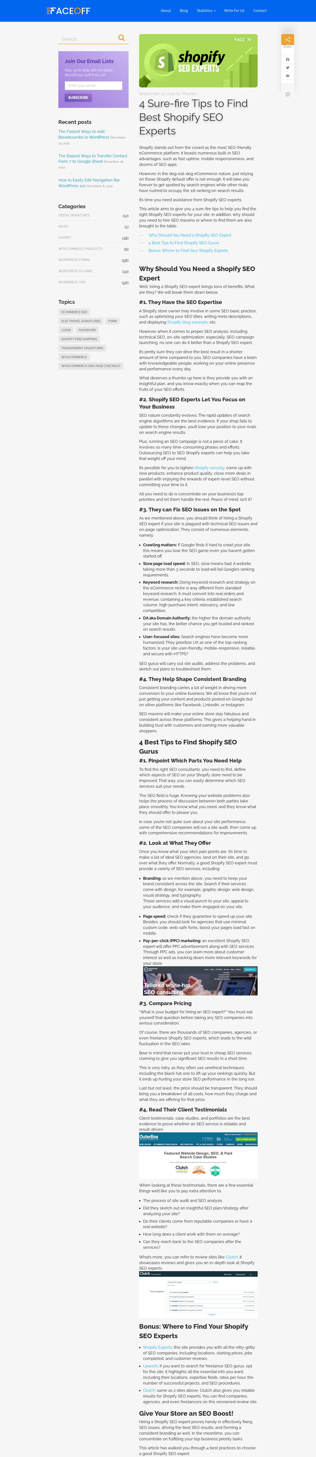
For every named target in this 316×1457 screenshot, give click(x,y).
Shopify (64, 237)
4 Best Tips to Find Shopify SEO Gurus (184, 243)
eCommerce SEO (74, 312)
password (87, 330)
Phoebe (189, 93)
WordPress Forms (74, 260)
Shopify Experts (157, 1347)
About (166, 11)
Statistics (204, 11)
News (63, 226)
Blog (184, 11)
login (66, 330)
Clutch (232, 1257)
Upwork (150, 1366)
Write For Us (234, 11)
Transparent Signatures (82, 348)
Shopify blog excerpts (187, 322)
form (112, 321)
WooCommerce (74, 357)
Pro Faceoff (68, 11)
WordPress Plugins (75, 271)
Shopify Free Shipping (79, 339)
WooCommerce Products (80, 249)
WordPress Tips (72, 282)
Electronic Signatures (81, 321)
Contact (260, 11)
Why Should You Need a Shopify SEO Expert (190, 235)
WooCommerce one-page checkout (91, 366)
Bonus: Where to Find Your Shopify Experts (188, 250)
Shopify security (209, 467)
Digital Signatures (74, 215)
